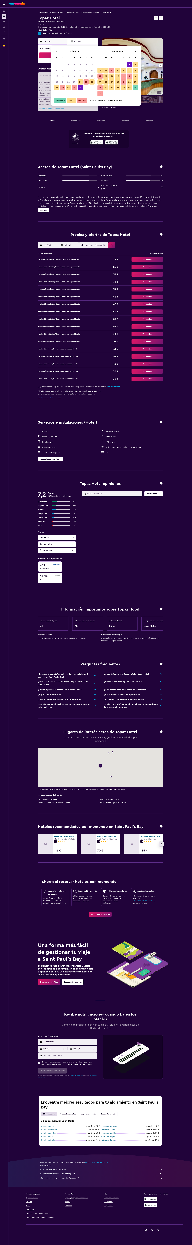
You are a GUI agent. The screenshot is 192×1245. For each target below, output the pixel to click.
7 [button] (62, 70)
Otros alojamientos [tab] (68, 1114)
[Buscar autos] (4, 21)
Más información (113, 387)
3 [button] (80, 64)
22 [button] (68, 82)
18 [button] (86, 76)
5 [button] (92, 64)
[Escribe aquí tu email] (70, 1055)
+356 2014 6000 (45, 30)
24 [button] (80, 82)
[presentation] (111, 142)
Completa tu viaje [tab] (108, 1114)
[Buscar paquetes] (4, 26)
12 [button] (92, 70)
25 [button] (86, 82)
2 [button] (74, 64)
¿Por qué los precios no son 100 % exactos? (101, 1178)
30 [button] (74, 88)
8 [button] (68, 70)
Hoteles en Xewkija (108, 1133)
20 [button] (57, 82)
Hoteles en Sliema (108, 1130)
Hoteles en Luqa (47, 1126)
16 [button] (74, 76)
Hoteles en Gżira (47, 1136)
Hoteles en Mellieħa (48, 1133)
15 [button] (68, 76)
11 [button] (86, 70)
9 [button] (74, 70)
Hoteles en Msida (48, 1140)
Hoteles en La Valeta (49, 1130)
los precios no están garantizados (96, 1162)
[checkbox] (50, 566)
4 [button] (86, 64)
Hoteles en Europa (58, 12)
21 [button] (63, 82)
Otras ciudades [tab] (49, 1114)
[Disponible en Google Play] (96, 143)
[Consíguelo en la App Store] (150, 1205)
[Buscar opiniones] (114, 493)
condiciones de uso (76, 1075)
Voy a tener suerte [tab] (88, 1114)
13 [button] (57, 76)
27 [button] (57, 88)
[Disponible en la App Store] (111, 143)
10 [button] (80, 70)
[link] (100, 914)
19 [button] (92, 76)
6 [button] (56, 70)
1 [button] (68, 64)
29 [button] (68, 88)
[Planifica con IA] (4, 31)
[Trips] (4, 38)
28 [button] (62, 88)
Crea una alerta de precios (143, 901)
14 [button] (63, 76)
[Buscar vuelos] (4, 11)
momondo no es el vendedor (101, 1169)
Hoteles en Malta (72, 12)
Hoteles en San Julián (109, 1126)
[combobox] (69, 1042)
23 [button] (74, 82)
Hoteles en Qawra (108, 1140)
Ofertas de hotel (43, 12)
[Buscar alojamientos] (4, 16)
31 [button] (80, 88)
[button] (4, 3)
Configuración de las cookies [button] (49, 398)
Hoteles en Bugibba (108, 1136)
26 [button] (92, 82)
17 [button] (80, 76)
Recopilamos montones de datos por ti (101, 1173)
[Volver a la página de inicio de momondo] (17, 3)
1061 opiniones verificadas (60, 33)
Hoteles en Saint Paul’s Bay (90, 12)
